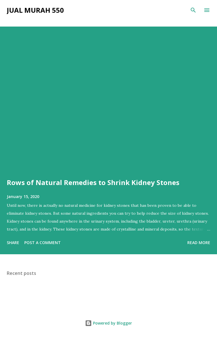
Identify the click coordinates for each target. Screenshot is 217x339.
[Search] (193, 10)
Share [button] (13, 242)
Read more (198, 242)
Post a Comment (42, 242)
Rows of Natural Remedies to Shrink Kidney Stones (93, 182)
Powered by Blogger (108, 323)
